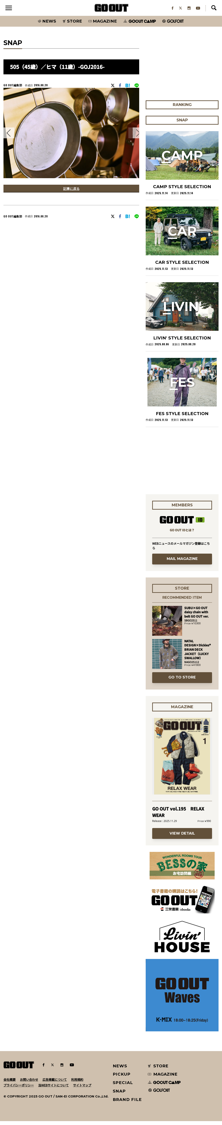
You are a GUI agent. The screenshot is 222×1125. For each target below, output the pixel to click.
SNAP (119, 1094)
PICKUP (122, 1078)
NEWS (120, 1069)
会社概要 (9, 1083)
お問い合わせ (29, 1083)
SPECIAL (123, 1086)
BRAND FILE (127, 1103)
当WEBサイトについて (53, 1089)
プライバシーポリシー (18, 1089)
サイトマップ (82, 1089)
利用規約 (77, 1083)
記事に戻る (71, 193)
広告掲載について (54, 1083)
